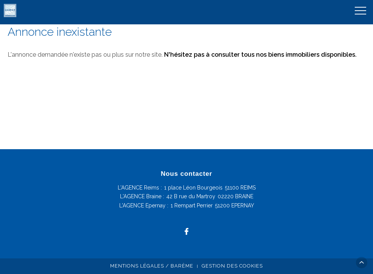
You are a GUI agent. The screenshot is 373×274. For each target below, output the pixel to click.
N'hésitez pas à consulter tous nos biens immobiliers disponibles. (260, 54)
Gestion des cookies (232, 266)
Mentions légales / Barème (151, 266)
